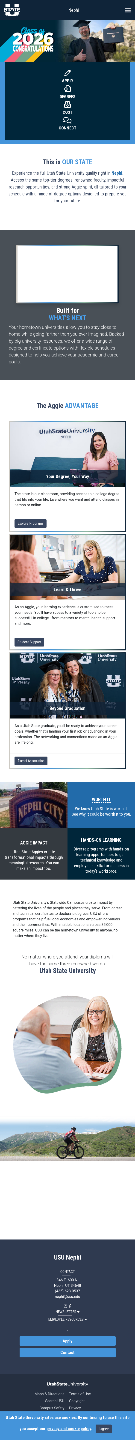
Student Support (29, 642)
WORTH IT (101, 799)
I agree (104, 1429)
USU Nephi (67, 1257)
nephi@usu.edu (67, 1296)
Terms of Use (80, 1394)
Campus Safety (51, 1408)
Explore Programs (31, 523)
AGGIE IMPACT (33, 843)
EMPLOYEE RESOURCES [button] (67, 1319)
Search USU (54, 1401)
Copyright (77, 1401)
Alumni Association (31, 761)
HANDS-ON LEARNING (101, 840)
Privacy (75, 1408)
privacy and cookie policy (69, 1428)
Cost (68, 112)
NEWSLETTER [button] (67, 1312)
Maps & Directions (50, 1394)
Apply (67, 80)
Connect (67, 128)
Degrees (67, 96)
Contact (67, 1352)
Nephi (73, 10)
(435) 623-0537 (67, 1291)
